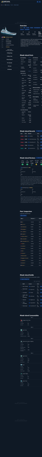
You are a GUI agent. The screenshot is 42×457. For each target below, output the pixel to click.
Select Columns (23, 215)
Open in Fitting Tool (25, 279)
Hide (29, 71)
